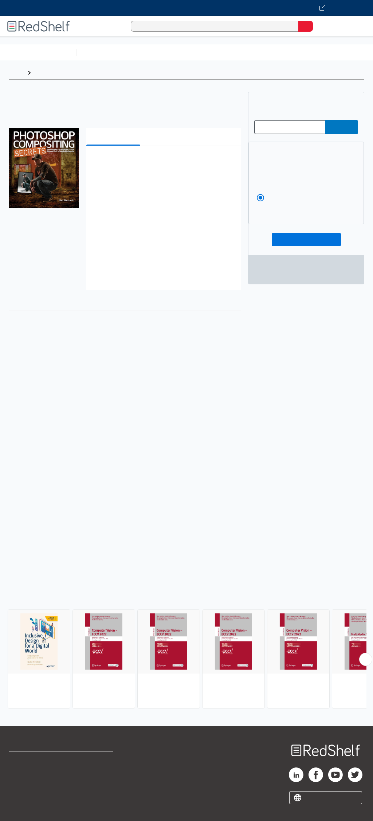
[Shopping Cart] (322, 26)
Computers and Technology (208, 52)
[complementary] (186, 645)
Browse (44, 72)
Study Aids (98, 52)
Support (19, 776)
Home (16, 72)
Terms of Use (95, 760)
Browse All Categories (38, 52)
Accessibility (94, 792)
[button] (163, 162)
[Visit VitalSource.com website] (186, 8)
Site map (20, 808)
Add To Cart (306, 239)
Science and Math (142, 52)
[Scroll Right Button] (365, 659)
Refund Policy (96, 776)
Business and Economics (283, 52)
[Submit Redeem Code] (341, 127)
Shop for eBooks (30, 760)
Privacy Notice (27, 792)
